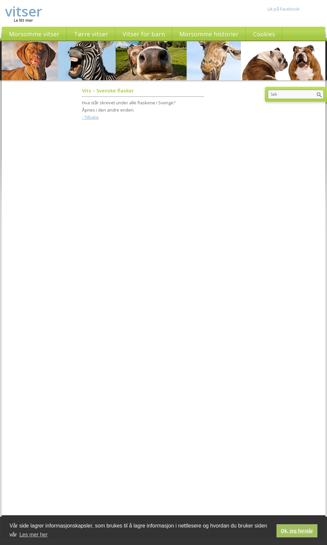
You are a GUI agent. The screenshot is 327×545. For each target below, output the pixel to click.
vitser (23, 11)
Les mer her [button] (33, 534)
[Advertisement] (143, 170)
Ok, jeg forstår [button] (297, 530)
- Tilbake (90, 117)
